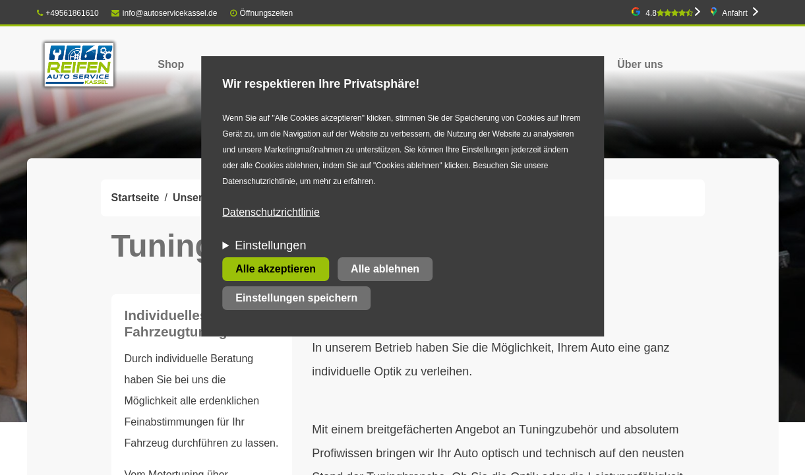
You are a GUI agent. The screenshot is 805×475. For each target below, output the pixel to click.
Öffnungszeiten (266, 13)
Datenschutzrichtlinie (271, 212)
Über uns (640, 64)
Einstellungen (270, 245)
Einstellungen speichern (296, 297)
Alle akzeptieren (275, 268)
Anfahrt (735, 13)
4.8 (669, 13)
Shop (171, 64)
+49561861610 (68, 13)
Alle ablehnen (385, 268)
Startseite (135, 197)
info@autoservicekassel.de (164, 13)
